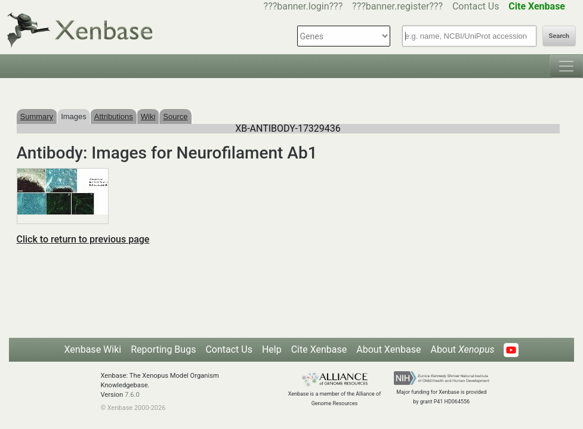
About (462, 349)
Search (559, 36)
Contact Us (475, 6)
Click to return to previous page (83, 239)
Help (272, 349)
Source (175, 116)
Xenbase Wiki (93, 349)
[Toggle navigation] (566, 66)
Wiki (148, 116)
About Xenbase (388, 349)
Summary (37, 116)
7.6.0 (132, 395)
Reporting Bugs (163, 349)
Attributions (113, 116)
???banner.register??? (397, 6)
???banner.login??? (303, 6)
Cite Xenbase (319, 349)
